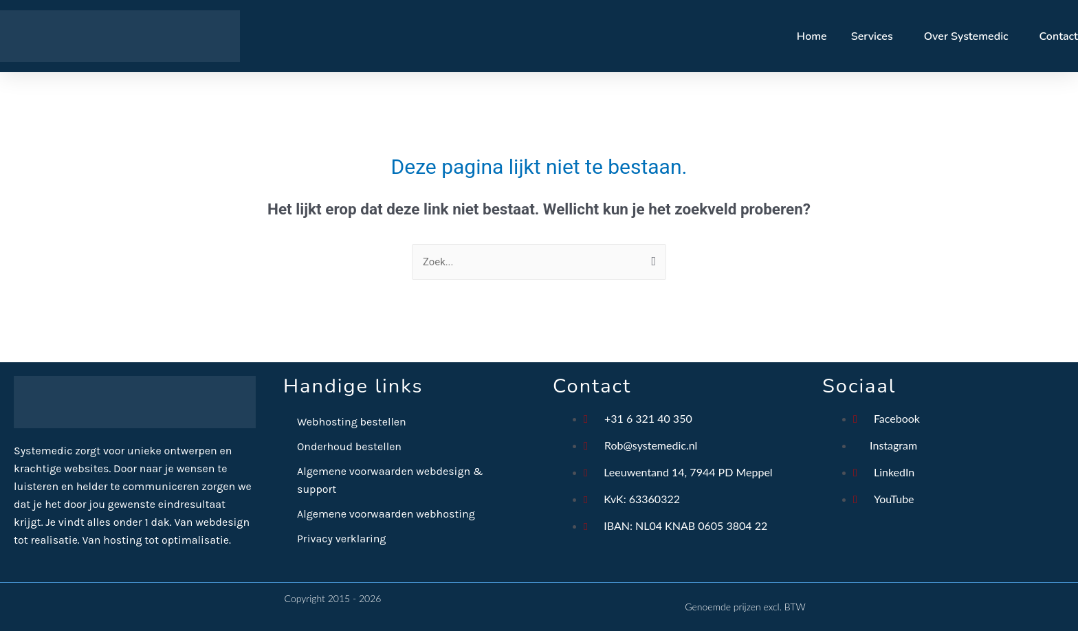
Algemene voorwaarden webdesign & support (390, 480)
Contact (1059, 36)
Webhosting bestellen (351, 421)
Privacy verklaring (341, 538)
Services (872, 36)
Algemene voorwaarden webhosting (386, 513)
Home (812, 36)
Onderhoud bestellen (349, 446)
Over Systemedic (966, 36)
